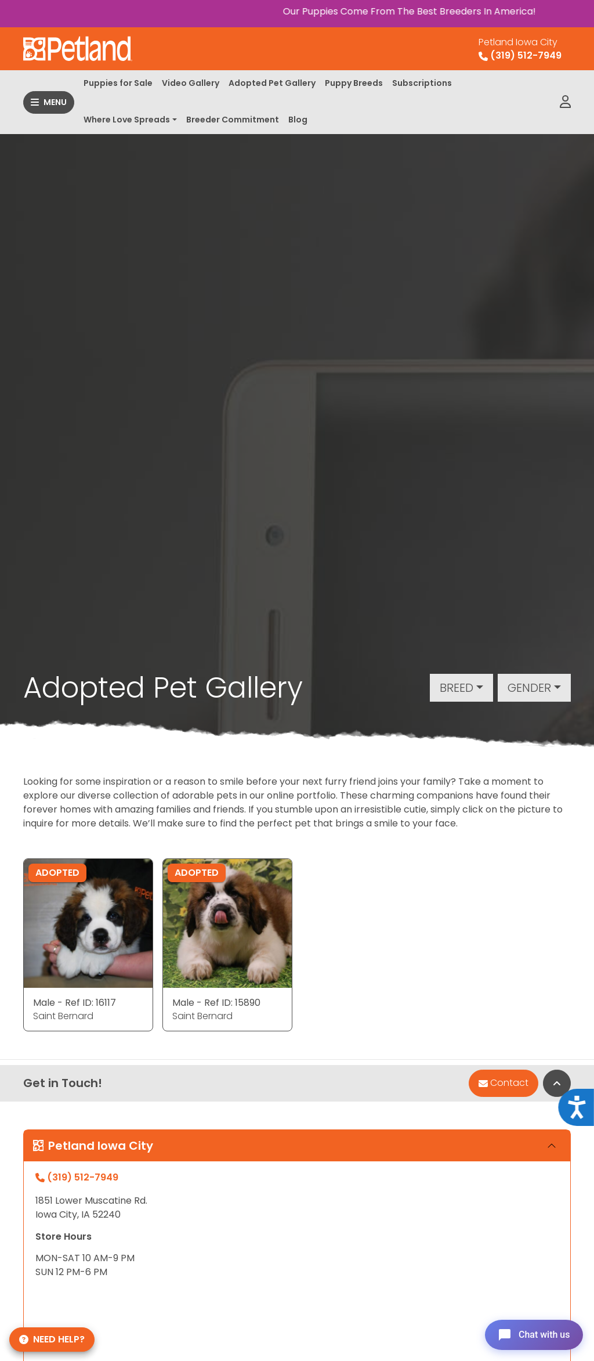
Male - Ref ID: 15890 (216, 1002)
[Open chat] (532, 1334)
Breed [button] (456, 688)
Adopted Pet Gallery (272, 83)
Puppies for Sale (118, 83)
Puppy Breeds (354, 83)
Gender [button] (529, 688)
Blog (297, 119)
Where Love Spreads (127, 119)
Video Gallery (190, 83)
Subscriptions (422, 83)
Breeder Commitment (232, 119)
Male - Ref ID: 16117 (74, 1002)
